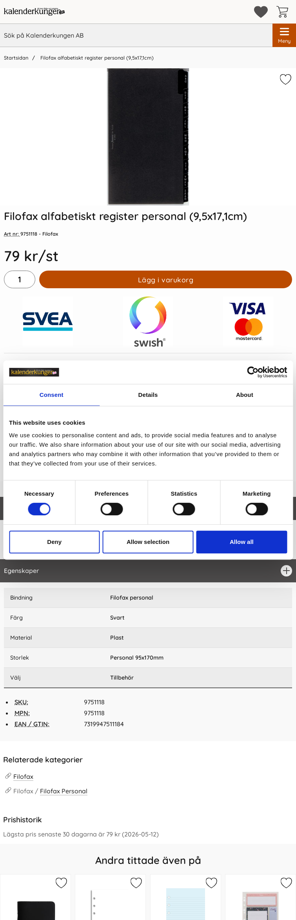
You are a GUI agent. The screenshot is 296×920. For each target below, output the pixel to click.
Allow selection (148, 541)
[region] (148, 570)
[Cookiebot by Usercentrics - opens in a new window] (252, 372)
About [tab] (244, 394)
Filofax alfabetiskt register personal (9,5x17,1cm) (96, 58)
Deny (54, 541)
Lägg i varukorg (166, 279)
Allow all (242, 541)
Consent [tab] (52, 394)
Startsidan (16, 58)
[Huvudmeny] (284, 35)
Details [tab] (148, 394)
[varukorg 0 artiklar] (284, 12)
